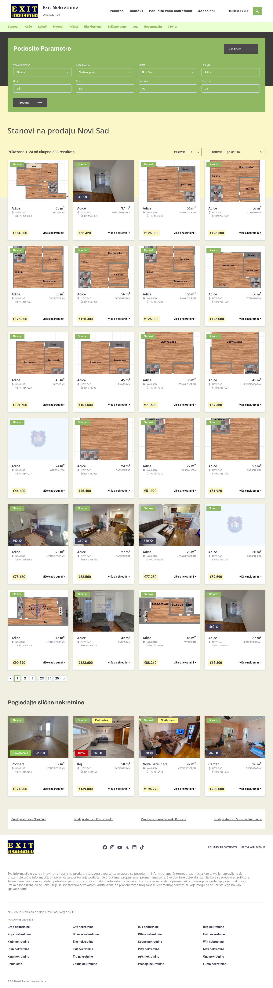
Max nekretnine (213, 948)
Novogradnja (153, 26)
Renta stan (15, 963)
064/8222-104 (51, 14)
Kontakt (136, 11)
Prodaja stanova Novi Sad (28, 818)
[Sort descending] (198, 151)
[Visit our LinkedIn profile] (134, 846)
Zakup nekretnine (85, 963)
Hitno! (73, 26)
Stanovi (13, 26)
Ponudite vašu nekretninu (170, 11)
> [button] (64, 677)
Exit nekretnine (83, 948)
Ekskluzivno (92, 26)
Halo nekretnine (214, 933)
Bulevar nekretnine (86, 933)
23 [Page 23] (42, 677)
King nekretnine (18, 956)
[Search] (257, 11)
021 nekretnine (148, 926)
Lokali (42, 26)
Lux (135, 26)
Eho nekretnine (83, 941)
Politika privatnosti (222, 846)
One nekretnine (213, 956)
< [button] (11, 677)
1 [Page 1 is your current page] (17, 677)
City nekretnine (83, 926)
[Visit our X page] (127, 846)
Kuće (28, 26)
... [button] (37, 677)
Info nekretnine (213, 926)
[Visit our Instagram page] (112, 846)
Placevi (58, 26)
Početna (117, 11)
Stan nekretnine (18, 948)
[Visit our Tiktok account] (142, 846)
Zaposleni (206, 11)
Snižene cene (116, 26)
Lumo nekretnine (214, 963)
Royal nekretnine (19, 933)
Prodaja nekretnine (151, 963)
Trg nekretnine (83, 956)
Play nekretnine (148, 948)
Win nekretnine (213, 941)
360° (172, 26)
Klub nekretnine (18, 941)
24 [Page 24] (50, 677)
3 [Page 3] (33, 677)
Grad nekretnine (19, 926)
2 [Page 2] (25, 677)
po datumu (234, 151)
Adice (208, 71)
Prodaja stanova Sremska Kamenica (238, 818)
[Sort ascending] (192, 151)
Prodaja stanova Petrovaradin (93, 818)
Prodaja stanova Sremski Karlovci (163, 818)
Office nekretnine (150, 933)
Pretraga (30, 101)
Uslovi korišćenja (252, 846)
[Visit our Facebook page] (105, 846)
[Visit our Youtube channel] (119, 846)
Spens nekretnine (150, 941)
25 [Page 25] (57, 677)
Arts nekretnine (148, 956)
